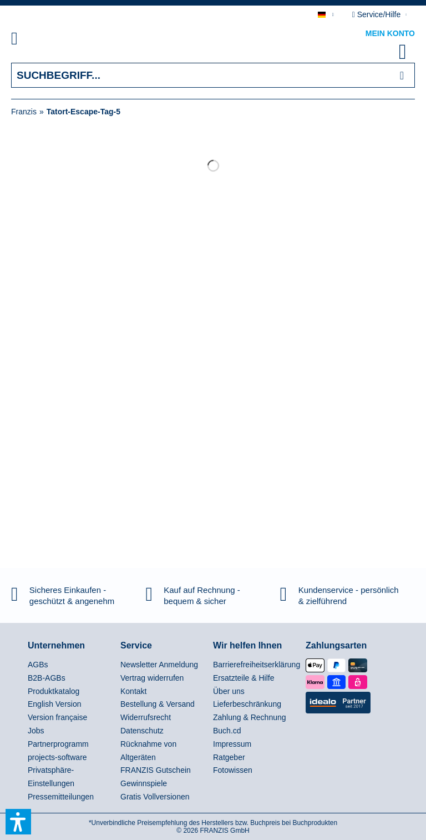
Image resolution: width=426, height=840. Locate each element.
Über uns (229, 691)
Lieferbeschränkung (247, 704)
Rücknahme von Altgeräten (148, 751)
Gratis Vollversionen (155, 796)
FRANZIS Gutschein (155, 770)
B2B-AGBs (46, 677)
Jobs (36, 730)
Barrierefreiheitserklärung (256, 664)
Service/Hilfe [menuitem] (377, 14)
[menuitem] (27, 40)
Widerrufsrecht (145, 717)
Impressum (232, 744)
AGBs (38, 664)
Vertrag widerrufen (152, 677)
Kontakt (133, 691)
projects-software (57, 757)
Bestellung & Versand (157, 704)
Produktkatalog (53, 691)
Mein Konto (390, 33)
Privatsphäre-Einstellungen (51, 777)
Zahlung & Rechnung (249, 717)
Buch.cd (227, 730)
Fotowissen (232, 770)
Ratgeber (229, 757)
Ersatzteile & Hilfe (243, 677)
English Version (55, 704)
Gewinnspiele (143, 783)
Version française (57, 717)
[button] (18, 821)
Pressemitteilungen (61, 796)
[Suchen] (401, 75)
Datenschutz (142, 730)
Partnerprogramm (58, 744)
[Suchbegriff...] (213, 75)
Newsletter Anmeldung (159, 664)
